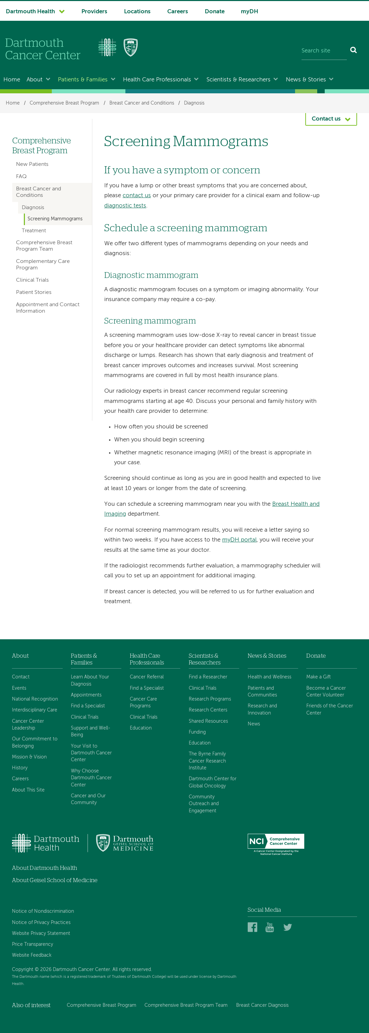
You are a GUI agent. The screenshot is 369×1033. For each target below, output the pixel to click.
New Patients (32, 164)
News (254, 724)
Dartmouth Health (30, 12)
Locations (137, 12)
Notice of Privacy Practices (41, 922)
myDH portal (239, 540)
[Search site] (324, 51)
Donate (215, 12)
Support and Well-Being (90, 731)
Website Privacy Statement (41, 933)
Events (19, 688)
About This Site (28, 790)
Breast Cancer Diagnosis (262, 1005)
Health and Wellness (269, 677)
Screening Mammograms (55, 219)
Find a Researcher (208, 677)
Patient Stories (33, 292)
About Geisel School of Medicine (55, 880)
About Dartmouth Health (44, 868)
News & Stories (306, 80)
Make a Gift (318, 677)
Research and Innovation (262, 709)
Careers (177, 12)
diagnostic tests (125, 206)
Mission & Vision (29, 757)
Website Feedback (31, 955)
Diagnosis (194, 103)
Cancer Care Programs (143, 702)
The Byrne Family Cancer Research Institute (207, 761)
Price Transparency (32, 944)
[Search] (354, 51)
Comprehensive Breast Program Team (44, 246)
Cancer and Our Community (88, 799)
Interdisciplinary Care (34, 710)
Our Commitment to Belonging (35, 742)
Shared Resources (208, 721)
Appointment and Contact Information (47, 308)
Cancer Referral (147, 677)
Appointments (86, 695)
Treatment (34, 231)
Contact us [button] (326, 119)
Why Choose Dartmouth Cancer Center (91, 778)
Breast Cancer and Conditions (141, 103)
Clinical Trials (32, 280)
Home (11, 80)
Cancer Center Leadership (28, 725)
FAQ (21, 176)
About (35, 80)
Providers (94, 12)
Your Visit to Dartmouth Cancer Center (91, 753)
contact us (137, 196)
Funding (197, 732)
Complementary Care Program (43, 265)
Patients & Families (83, 80)
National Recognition (35, 699)
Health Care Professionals (157, 80)
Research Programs (210, 699)
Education (141, 728)
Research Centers (208, 710)
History (20, 768)
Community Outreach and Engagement (204, 804)
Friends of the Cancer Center (329, 709)
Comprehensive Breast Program (64, 103)
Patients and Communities (262, 692)
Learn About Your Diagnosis (90, 680)
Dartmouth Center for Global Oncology (212, 782)
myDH (249, 12)
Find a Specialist (88, 706)
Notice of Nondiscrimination (43, 911)
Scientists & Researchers (238, 80)
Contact (21, 677)
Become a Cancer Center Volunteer (326, 692)
